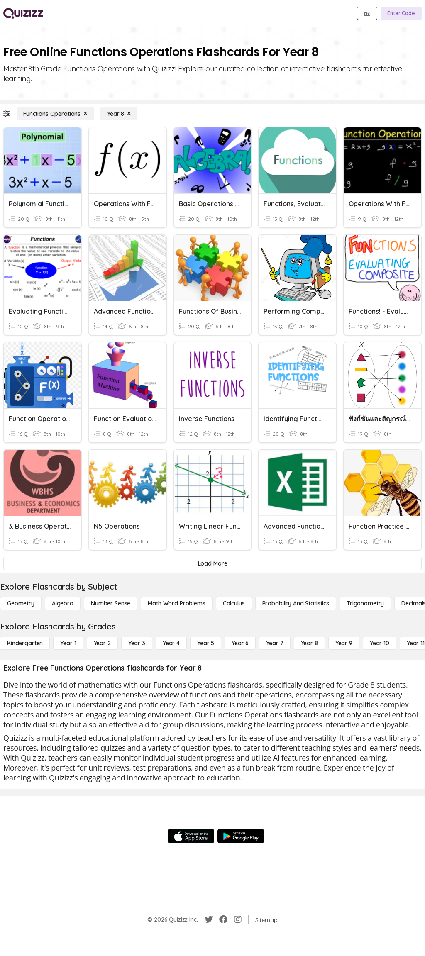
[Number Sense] (110, 603)
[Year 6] (240, 643)
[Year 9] (343, 643)
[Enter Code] (401, 13)
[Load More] (212, 563)
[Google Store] (240, 836)
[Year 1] (68, 643)
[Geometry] (21, 603)
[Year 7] (274, 643)
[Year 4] (171, 643)
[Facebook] (223, 919)
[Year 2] (102, 643)
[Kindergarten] (25, 643)
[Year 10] (379, 643)
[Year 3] (136, 643)
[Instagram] (238, 919)
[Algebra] (63, 603)
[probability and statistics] (295, 603)
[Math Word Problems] (176, 603)
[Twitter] (209, 919)
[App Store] (191, 836)
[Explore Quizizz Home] (23, 13)
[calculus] (234, 603)
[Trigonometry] (365, 603)
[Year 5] (205, 643)
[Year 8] (118, 113)
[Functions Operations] (55, 113)
